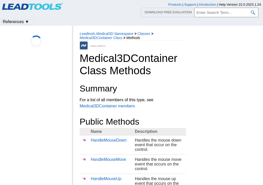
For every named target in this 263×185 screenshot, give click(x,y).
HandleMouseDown (109, 140)
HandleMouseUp (106, 179)
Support (190, 4)
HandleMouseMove (108, 159)
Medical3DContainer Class (101, 38)
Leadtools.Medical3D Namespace (106, 34)
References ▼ (16, 22)
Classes (143, 34)
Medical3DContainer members (107, 106)
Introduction (207, 4)
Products (174, 4)
